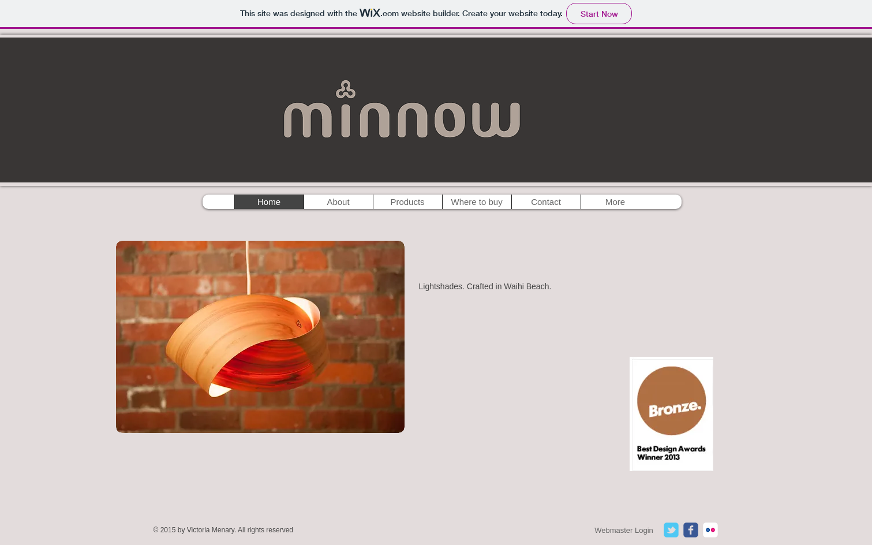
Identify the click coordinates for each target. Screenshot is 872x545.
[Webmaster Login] (624, 530)
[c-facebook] (690, 529)
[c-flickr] (710, 529)
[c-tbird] (671, 529)
